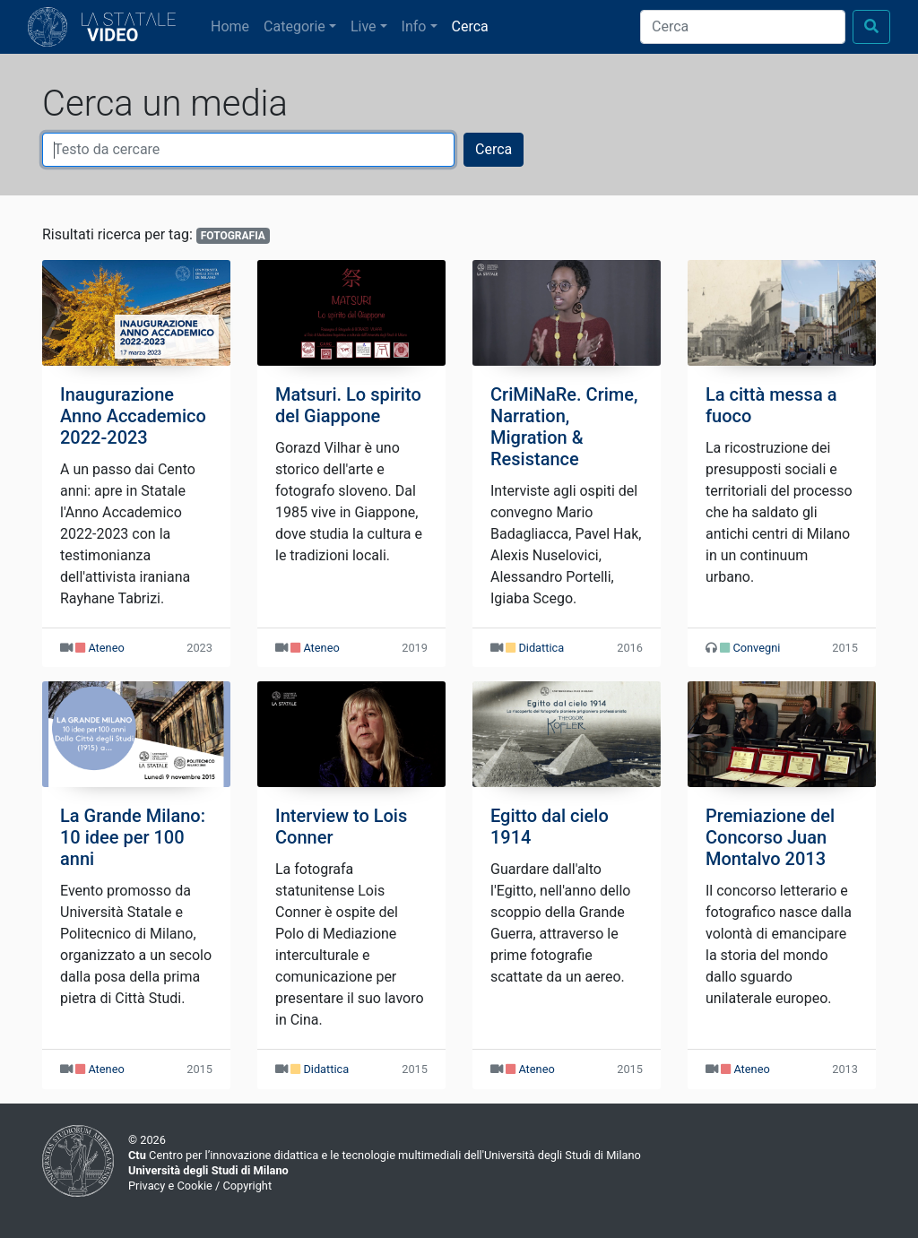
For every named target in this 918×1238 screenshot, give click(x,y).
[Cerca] (742, 27)
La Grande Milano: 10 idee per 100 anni (132, 837)
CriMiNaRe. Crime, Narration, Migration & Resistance (563, 427)
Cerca (470, 26)
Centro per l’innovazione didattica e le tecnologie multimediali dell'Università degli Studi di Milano (384, 1155)
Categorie (294, 26)
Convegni (756, 647)
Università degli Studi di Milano (208, 1170)
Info (414, 26)
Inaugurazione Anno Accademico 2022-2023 (133, 416)
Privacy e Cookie (170, 1185)
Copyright (247, 1185)
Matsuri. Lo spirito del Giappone (348, 405)
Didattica (541, 647)
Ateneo (106, 647)
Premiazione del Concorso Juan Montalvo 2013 (770, 837)
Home (233, 25)
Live (364, 26)
